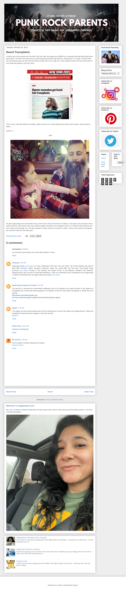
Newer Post (11, 392)
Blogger (75, 585)
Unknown (15, 263)
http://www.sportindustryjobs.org (24, 295)
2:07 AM (40, 285)
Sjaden (14, 308)
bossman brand (17, 345)
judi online (29, 266)
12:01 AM (25, 326)
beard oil (15, 315)
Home (50, 392)
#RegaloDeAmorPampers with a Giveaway (31, 538)
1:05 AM (24, 340)
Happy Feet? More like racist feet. (28, 549)
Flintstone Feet (21, 561)
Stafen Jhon (16, 326)
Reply (14, 255)
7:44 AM (21, 308)
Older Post (88, 392)
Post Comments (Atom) (54, 400)
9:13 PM (23, 263)
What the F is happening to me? (20, 406)
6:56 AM (25, 249)
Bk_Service (16, 340)
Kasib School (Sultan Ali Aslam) (24, 285)
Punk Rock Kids (103, 164)
